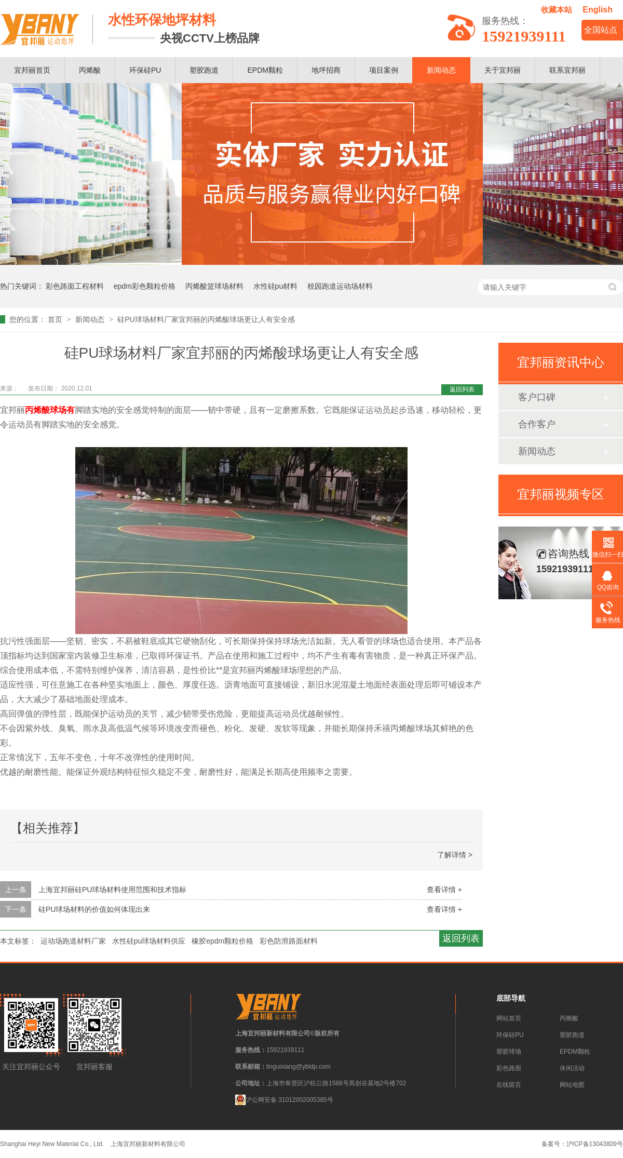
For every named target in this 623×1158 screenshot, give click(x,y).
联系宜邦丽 (567, 70)
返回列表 (462, 389)
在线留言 (508, 1084)
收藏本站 (556, 9)
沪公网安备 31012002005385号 (284, 1100)
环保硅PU (145, 70)
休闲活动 (572, 1068)
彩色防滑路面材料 (289, 941)
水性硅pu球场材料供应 (149, 941)
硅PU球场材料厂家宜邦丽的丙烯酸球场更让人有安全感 (205, 319)
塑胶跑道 (204, 70)
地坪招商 (326, 70)
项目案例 (383, 70)
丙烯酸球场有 (50, 410)
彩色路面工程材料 (75, 286)
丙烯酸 (90, 70)
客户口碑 (537, 397)
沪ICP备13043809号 (594, 1144)
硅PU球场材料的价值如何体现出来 (94, 909)
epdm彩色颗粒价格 (144, 286)
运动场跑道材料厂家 (73, 941)
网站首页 (508, 1018)
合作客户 (537, 424)
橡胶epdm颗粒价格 (222, 941)
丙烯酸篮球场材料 (214, 286)
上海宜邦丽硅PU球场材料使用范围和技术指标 (112, 889)
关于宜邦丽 (502, 70)
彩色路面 (508, 1068)
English (598, 9)
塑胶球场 (508, 1051)
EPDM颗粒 (264, 70)
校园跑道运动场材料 (340, 286)
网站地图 (572, 1084)
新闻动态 (441, 70)
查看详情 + (444, 889)
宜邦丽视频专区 (560, 494)
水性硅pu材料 (275, 286)
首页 (56, 319)
